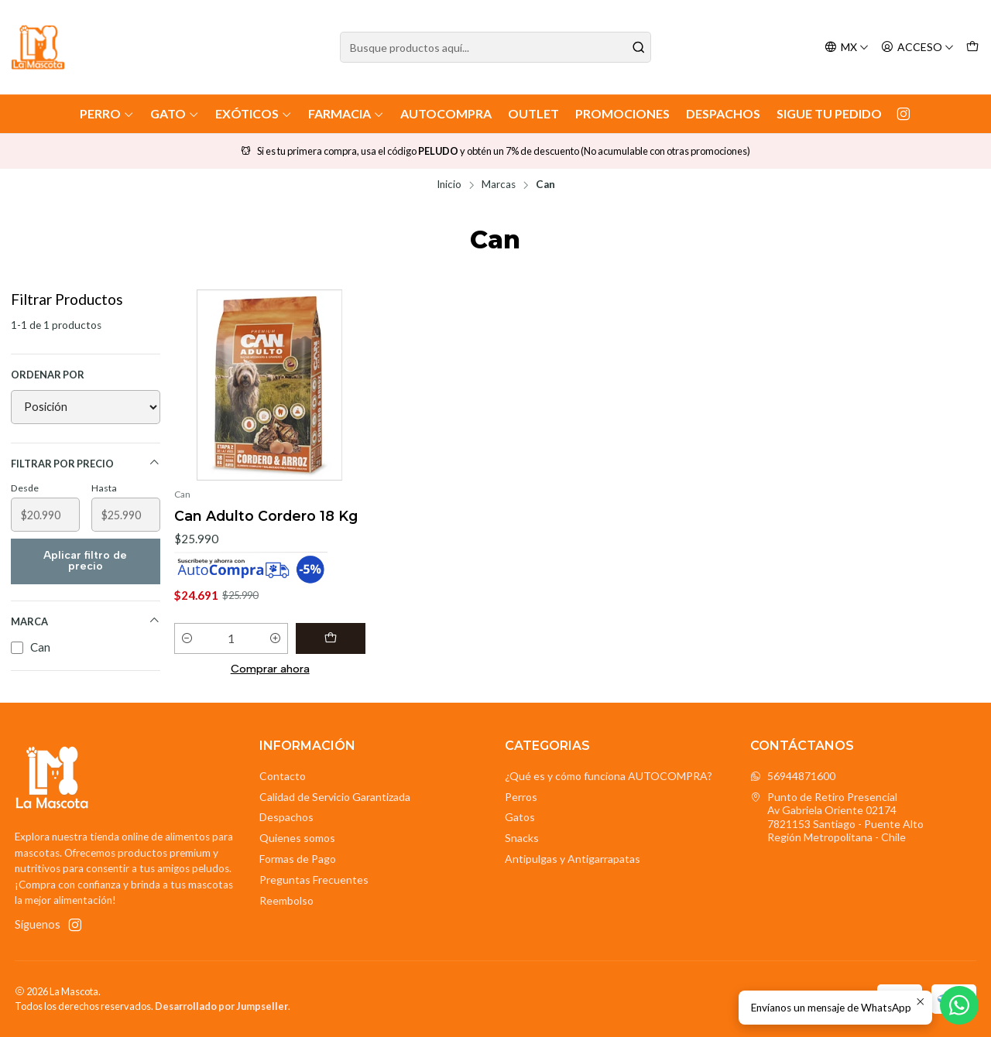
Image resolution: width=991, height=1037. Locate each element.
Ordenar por (47, 374)
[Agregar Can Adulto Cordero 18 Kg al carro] (330, 638)
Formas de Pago (297, 858)
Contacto (282, 775)
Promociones (622, 113)
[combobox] (496, 47)
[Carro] (972, 47)
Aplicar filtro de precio (85, 561)
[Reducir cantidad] (187, 638)
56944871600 (792, 775)
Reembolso (286, 900)
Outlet (533, 113)
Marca (86, 621)
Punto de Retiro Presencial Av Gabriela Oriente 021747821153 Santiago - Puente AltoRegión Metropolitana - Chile (837, 817)
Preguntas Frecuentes (314, 879)
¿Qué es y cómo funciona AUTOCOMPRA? (608, 775)
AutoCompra (446, 113)
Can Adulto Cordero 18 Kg (266, 516)
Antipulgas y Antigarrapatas (572, 858)
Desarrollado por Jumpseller (221, 1006)
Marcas (499, 185)
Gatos (520, 816)
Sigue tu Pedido (829, 113)
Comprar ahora (270, 669)
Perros (521, 796)
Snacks (522, 837)
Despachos (723, 113)
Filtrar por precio (86, 463)
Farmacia (346, 113)
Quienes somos (297, 837)
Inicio (449, 185)
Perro (107, 113)
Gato (174, 113)
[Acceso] (917, 47)
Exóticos (253, 113)
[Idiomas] (847, 47)
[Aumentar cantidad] (275, 638)
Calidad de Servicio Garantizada (334, 796)
